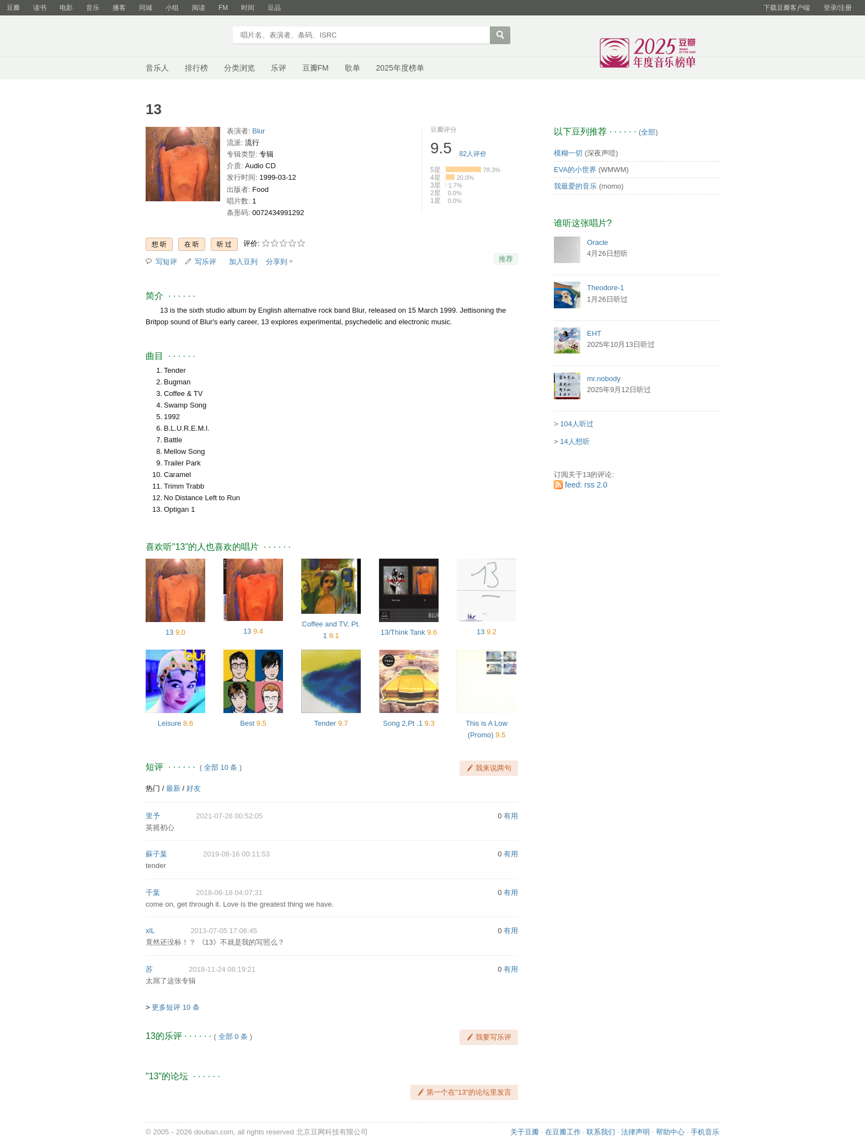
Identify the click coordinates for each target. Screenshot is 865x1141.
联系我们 (600, 1132)
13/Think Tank (403, 632)
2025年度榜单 (400, 67)
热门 (153, 788)
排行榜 (196, 67)
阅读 (198, 8)
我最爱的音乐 (575, 186)
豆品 (274, 8)
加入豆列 (243, 262)
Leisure (169, 723)
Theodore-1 (605, 287)
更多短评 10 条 (176, 1007)
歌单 (352, 67)
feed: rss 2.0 (586, 484)
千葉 (153, 892)
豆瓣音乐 (186, 36)
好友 (193, 788)
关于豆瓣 (524, 1132)
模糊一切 (568, 153)
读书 (39, 8)
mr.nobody (604, 378)
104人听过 (577, 424)
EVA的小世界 (575, 169)
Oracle (597, 242)
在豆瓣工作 (563, 1132)
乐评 (278, 67)
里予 (153, 816)
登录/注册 (838, 8)
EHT (594, 333)
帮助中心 (670, 1132)
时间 (247, 8)
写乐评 (205, 262)
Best (247, 723)
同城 (145, 8)
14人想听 (574, 441)
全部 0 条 (233, 1036)
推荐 (506, 259)
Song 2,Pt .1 (403, 723)
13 (169, 632)
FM (223, 8)
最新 (173, 788)
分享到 (276, 262)
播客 (119, 8)
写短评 (166, 262)
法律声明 (635, 1132)
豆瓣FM (315, 67)
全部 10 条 (221, 767)
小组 (172, 8)
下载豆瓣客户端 (786, 8)
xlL (150, 930)
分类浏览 (239, 67)
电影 (66, 8)
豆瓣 (13, 8)
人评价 (473, 154)
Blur (258, 131)
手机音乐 (705, 1132)
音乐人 (157, 67)
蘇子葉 (156, 854)
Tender (325, 723)
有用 (511, 816)
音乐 (92, 8)
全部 (648, 132)
